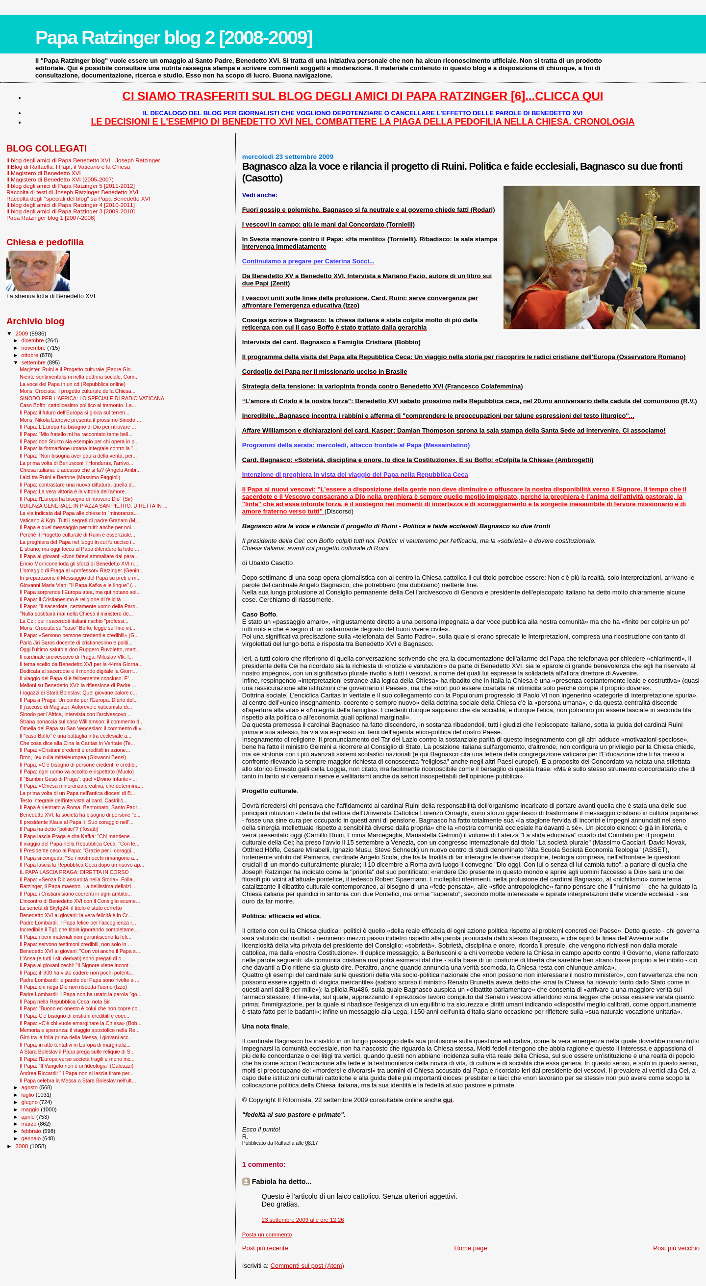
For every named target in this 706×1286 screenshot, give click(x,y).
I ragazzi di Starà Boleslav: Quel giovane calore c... (78, 692)
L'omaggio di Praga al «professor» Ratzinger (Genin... (82, 570)
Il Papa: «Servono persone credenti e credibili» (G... (79, 635)
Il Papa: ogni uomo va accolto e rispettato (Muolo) (77, 771)
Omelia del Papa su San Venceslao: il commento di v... (82, 728)
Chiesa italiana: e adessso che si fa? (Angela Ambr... (80, 470)
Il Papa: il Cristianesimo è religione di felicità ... (73, 599)
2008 (22, 1146)
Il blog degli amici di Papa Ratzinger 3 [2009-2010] (70, 211)
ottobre (31, 355)
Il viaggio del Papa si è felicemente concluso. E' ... (77, 678)
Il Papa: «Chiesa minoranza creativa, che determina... (81, 786)
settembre (35, 362)
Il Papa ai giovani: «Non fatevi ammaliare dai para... (79, 556)
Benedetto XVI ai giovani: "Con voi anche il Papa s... (80, 951)
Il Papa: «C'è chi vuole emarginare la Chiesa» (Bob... (80, 1023)
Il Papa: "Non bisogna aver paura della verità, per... (78, 456)
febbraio (32, 1131)
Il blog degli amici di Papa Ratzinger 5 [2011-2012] (70, 185)
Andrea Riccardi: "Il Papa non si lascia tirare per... (76, 1073)
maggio (31, 1109)
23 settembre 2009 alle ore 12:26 (303, 1220)
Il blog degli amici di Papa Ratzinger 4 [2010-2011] (70, 205)
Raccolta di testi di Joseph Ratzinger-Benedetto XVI (72, 192)
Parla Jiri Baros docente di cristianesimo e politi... (76, 642)
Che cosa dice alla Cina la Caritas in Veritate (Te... (77, 743)
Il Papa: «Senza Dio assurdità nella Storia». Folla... (78, 879)
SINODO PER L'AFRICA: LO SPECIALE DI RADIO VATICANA (92, 398)
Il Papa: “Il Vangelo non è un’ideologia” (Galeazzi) (76, 1066)
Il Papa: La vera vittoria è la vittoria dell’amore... (74, 491)
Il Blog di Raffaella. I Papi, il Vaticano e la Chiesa (68, 166)
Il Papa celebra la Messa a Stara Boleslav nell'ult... (78, 1080)
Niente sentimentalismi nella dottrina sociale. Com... (79, 377)
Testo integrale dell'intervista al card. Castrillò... (73, 800)
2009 (22, 333)
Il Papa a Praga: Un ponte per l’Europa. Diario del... (79, 700)
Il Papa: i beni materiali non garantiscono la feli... (75, 937)
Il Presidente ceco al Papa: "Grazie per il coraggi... (77, 850)
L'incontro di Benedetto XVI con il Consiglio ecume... (80, 901)
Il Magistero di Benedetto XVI (43, 173)
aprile (29, 1117)
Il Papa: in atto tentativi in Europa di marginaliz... (75, 1045)
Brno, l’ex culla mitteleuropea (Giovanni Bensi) (73, 757)
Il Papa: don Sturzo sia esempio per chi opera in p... (79, 441)
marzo (30, 1124)
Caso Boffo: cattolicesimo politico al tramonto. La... (78, 405)
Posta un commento (267, 1234)
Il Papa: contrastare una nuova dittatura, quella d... (78, 485)
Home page (470, 1248)
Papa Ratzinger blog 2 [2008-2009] (173, 37)
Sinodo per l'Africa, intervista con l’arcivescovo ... (76, 714)
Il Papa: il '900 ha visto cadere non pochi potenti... (77, 973)
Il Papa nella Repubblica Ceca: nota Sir (65, 1001)
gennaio (32, 1138)
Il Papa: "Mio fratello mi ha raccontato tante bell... (76, 434)
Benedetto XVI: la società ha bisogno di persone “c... (80, 815)
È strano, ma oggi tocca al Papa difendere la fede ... (79, 549)
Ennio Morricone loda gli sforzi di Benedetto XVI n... (79, 563)
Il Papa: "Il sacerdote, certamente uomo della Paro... (80, 606)
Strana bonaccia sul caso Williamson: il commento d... (82, 721)
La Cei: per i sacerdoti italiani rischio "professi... (74, 621)
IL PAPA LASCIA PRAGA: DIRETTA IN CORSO (74, 872)
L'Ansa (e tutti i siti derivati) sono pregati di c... (72, 958)
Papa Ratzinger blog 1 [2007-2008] (51, 217)
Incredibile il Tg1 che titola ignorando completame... (79, 929)
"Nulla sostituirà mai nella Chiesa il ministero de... (76, 614)
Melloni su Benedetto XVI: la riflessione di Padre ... (78, 685)
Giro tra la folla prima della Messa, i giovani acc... (76, 1037)
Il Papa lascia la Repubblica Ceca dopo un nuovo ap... (82, 865)
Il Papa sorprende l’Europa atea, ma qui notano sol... (80, 592)
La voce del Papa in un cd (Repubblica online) (73, 384)
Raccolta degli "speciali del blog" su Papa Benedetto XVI (78, 198)
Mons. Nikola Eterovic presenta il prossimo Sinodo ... (80, 420)
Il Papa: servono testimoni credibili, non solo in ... (76, 944)
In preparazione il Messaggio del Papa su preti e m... (80, 578)
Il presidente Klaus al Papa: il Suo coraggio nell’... (76, 822)
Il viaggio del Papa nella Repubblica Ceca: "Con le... (79, 844)
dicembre (34, 340)
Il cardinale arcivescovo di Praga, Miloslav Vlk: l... (76, 657)
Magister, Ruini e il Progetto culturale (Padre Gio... (77, 369)
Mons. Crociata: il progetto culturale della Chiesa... (77, 391)
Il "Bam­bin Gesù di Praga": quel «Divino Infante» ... (78, 779)
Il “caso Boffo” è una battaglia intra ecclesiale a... (75, 736)
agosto (31, 1087)
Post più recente (265, 1248)
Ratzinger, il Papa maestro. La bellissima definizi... (77, 886)
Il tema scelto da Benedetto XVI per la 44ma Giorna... (81, 664)
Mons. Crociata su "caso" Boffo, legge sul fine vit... (77, 628)
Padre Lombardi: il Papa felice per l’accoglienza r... (78, 923)
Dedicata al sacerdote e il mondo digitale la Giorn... (78, 671)
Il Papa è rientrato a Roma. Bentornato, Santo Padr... (80, 807)
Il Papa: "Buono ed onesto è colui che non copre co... (81, 1008)
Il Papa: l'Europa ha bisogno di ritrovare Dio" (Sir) (76, 499)
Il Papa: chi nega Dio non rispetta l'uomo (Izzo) (73, 987)
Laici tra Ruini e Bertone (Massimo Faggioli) (70, 477)
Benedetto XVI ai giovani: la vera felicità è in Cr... (76, 915)
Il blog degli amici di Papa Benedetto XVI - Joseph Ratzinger (83, 160)
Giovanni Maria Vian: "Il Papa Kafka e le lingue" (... (78, 585)
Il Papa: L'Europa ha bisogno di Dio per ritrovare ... (78, 427)
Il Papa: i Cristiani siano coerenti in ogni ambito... (76, 894)
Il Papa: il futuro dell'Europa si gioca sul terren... (74, 412)
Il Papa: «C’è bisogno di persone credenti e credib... (79, 765)
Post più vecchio (676, 1248)
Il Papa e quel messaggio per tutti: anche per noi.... (78, 527)
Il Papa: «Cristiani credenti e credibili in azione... (75, 750)
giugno (31, 1102)
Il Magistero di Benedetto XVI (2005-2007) (60, 179)
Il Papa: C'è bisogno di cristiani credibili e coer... (74, 1016)
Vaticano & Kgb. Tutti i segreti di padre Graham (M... (79, 520)
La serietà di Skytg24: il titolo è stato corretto (71, 908)
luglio (29, 1095)
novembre (35, 348)
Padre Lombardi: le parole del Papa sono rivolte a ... (79, 980)
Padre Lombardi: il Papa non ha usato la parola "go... (80, 994)
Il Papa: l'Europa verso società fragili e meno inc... (77, 1059)
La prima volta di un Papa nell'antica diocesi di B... (77, 793)
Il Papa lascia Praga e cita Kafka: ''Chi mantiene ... (77, 836)
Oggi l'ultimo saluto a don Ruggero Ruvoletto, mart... (80, 649)
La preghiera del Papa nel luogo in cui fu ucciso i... (77, 542)
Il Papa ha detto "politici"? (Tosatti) (59, 829)
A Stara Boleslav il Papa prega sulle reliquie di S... (77, 1052)
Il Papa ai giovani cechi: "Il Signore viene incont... (76, 965)
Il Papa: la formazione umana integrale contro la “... (78, 448)
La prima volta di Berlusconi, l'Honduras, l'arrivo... (76, 463)
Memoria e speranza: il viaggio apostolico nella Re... (80, 1030)
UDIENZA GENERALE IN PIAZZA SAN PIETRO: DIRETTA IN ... (93, 506)
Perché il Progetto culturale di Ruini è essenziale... (77, 535)
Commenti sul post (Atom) (307, 1265)
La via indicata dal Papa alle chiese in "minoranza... (79, 513)
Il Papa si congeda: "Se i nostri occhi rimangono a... (79, 858)
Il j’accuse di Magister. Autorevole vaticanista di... (76, 707)
